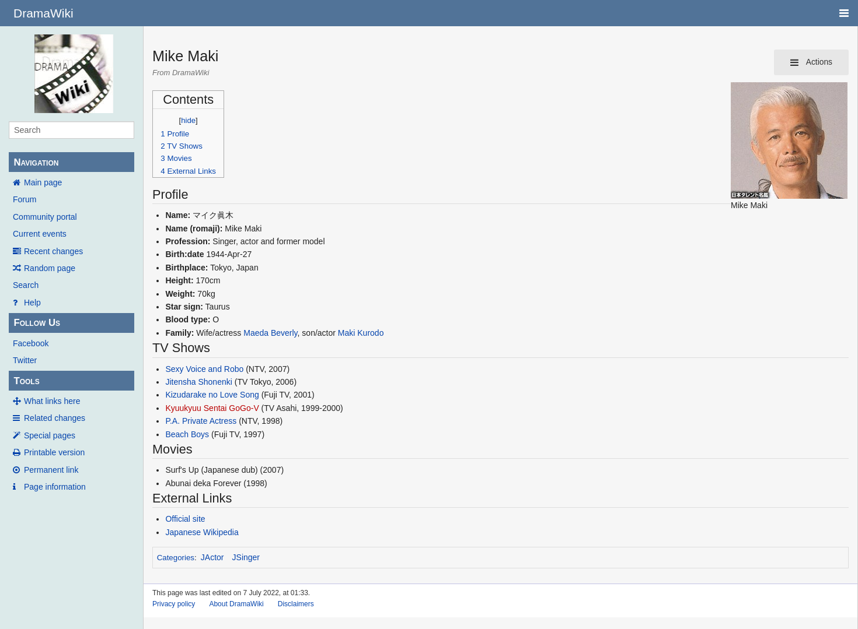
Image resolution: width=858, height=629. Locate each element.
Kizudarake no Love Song (212, 394)
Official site (185, 518)
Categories (175, 557)
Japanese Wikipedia (201, 532)
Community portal (45, 217)
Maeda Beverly (270, 333)
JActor (212, 557)
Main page (43, 182)
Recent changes (53, 251)
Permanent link (51, 470)
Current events (40, 233)
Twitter (25, 360)
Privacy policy (173, 604)
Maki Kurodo (361, 333)
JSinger (246, 557)
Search (26, 285)
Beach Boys (187, 434)
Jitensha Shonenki (198, 381)
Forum (24, 199)
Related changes (54, 418)
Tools (26, 380)
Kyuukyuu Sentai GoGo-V (212, 408)
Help (32, 302)
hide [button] (188, 120)
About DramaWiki (236, 604)
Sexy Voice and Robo (204, 369)
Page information (55, 486)
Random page (49, 268)
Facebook (30, 343)
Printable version (54, 452)
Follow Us (36, 322)
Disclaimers (296, 604)
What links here (52, 401)
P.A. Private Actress (200, 421)
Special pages (49, 435)
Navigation (35, 162)
